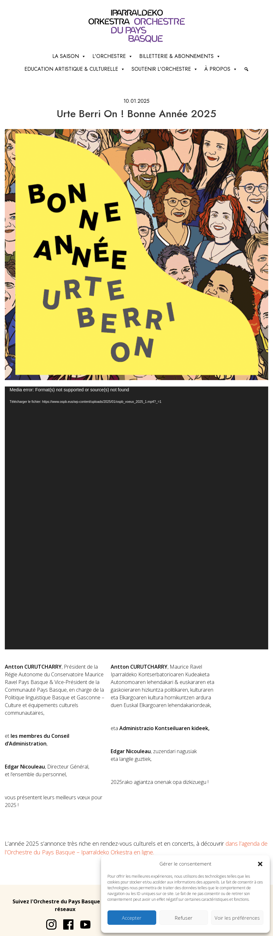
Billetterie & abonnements (180, 56)
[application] (136, 518)
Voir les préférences (237, 918)
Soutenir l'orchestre (165, 69)
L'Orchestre (112, 56)
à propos (220, 69)
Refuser (183, 918)
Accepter (131, 918)
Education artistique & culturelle (74, 69)
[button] (260, 863)
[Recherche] (246, 69)
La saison (69, 56)
